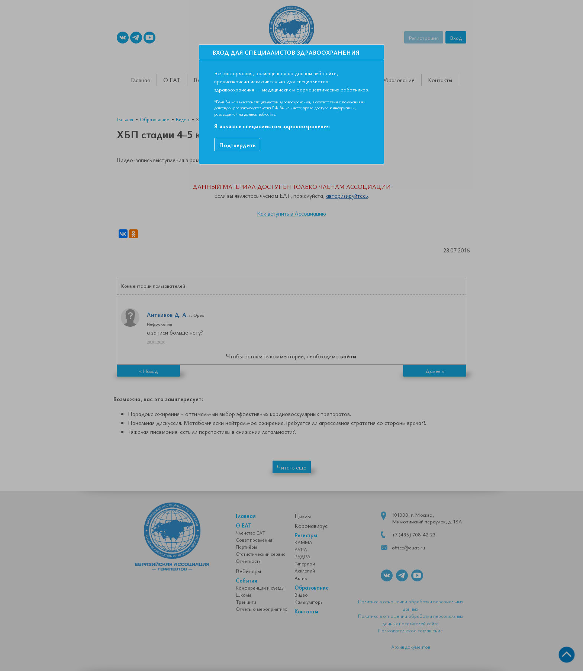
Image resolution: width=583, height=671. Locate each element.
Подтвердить (237, 145)
